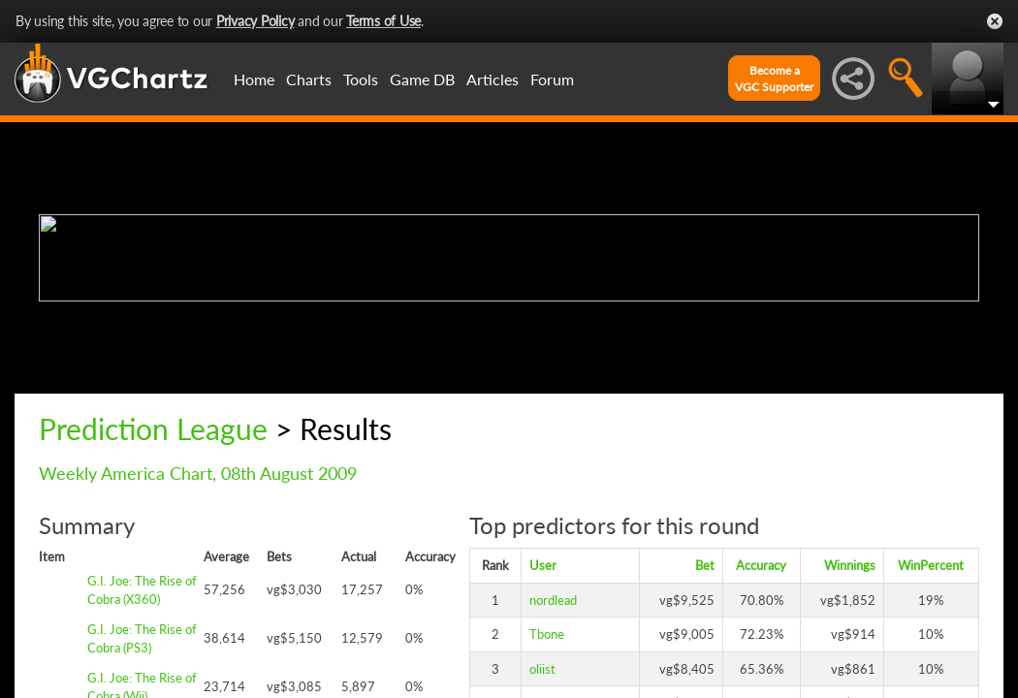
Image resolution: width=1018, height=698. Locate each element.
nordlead (553, 600)
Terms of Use (383, 21)
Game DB (422, 79)
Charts (309, 79)
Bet (705, 565)
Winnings (849, 565)
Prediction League (153, 428)
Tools (360, 79)
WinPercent (931, 565)
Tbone (546, 634)
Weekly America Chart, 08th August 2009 (198, 473)
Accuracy (761, 565)
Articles (492, 79)
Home (254, 79)
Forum (552, 79)
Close (994, 21)
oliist (542, 669)
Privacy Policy (255, 21)
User (543, 565)
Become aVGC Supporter (774, 78)
